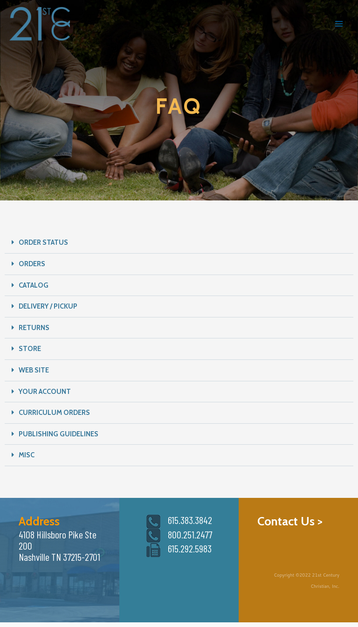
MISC (26, 455)
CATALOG (33, 285)
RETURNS (34, 328)
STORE (30, 349)
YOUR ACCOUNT (45, 391)
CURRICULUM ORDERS (54, 412)
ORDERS (32, 264)
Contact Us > (290, 521)
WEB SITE (34, 370)
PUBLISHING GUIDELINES (58, 434)
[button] (179, 243)
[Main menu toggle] (339, 24)
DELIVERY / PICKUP (48, 306)
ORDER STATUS (43, 242)
